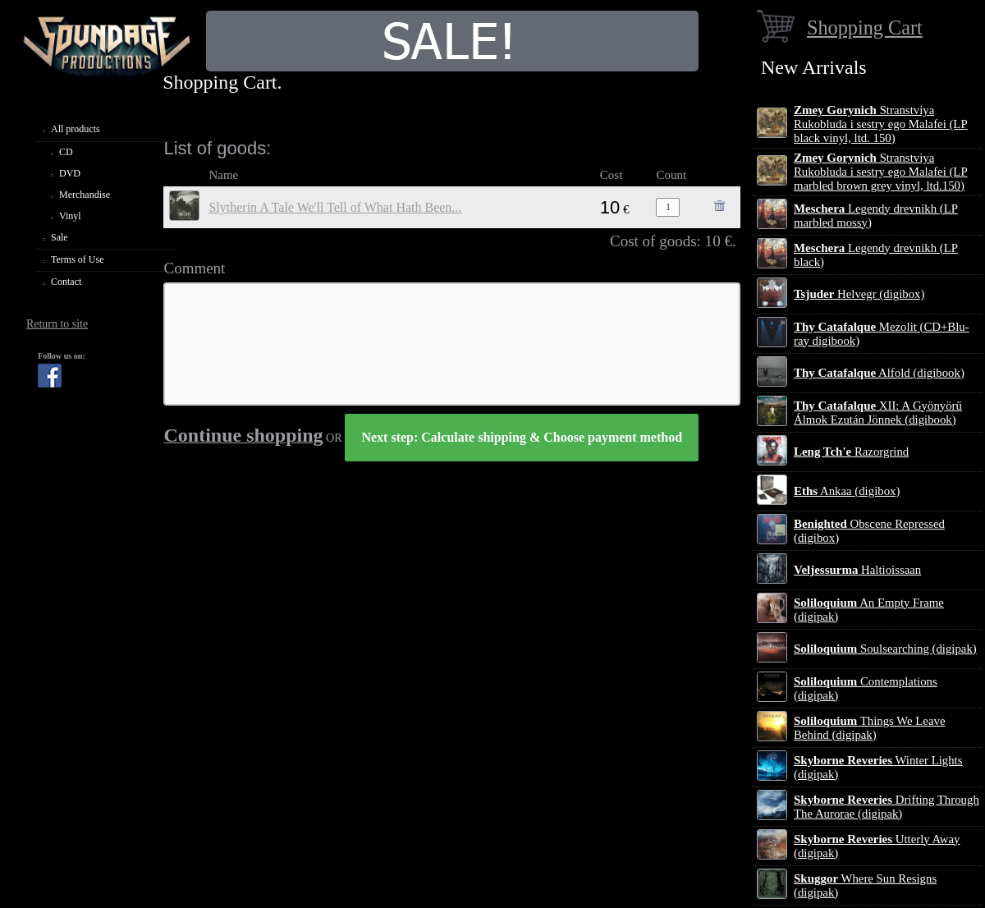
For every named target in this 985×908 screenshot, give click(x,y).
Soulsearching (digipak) (885, 648)
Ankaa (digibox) (847, 491)
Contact (66, 281)
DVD (69, 173)
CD (66, 152)
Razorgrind (851, 451)
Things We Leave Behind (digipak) (869, 727)
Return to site (57, 324)
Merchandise (84, 194)
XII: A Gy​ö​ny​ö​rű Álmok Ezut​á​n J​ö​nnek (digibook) (878, 412)
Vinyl (70, 216)
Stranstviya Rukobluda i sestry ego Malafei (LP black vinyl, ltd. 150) (881, 123)
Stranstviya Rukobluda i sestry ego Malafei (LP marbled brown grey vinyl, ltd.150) (881, 171)
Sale (59, 237)
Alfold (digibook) (879, 372)
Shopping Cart (865, 27)
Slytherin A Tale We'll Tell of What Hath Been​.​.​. (334, 207)
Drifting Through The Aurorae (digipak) (886, 806)
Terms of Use (77, 259)
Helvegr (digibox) (859, 293)
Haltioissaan (857, 569)
